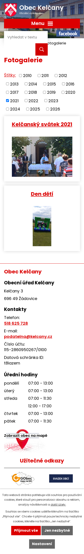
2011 (45, 75)
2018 (32, 92)
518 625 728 (16, 323)
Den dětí (42, 193)
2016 (70, 84)
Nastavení (42, 543)
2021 (14, 100)
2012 (63, 75)
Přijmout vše (26, 530)
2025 (35, 109)
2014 (32, 84)
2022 (33, 100)
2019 (51, 92)
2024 (15, 109)
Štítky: (10, 75)
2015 (51, 84)
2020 (70, 92)
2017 (14, 92)
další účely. (58, 504)
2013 (14, 84)
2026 (55, 109)
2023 (53, 100)
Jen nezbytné (57, 530)
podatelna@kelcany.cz (28, 336)
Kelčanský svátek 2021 (42, 124)
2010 (27, 75)
